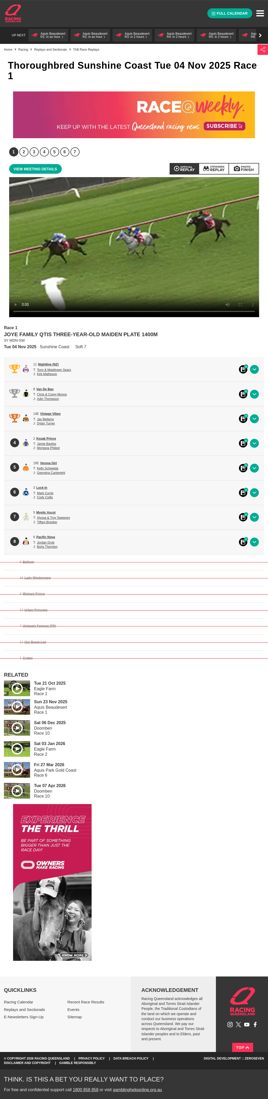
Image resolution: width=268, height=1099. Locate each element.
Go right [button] (260, 35)
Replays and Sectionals (50, 49)
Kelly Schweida (47, 468)
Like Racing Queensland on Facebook (255, 1024)
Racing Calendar (18, 1002)
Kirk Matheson (47, 374)
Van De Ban (45, 389)
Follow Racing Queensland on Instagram (230, 1024)
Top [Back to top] (242, 1047)
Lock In (41, 488)
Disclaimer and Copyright (27, 1063)
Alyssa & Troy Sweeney (53, 518)
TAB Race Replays (86, 49)
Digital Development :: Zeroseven (234, 1058)
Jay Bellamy (45, 419)
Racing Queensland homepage (242, 1001)
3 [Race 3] (34, 152)
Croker (28, 658)
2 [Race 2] (24, 152)
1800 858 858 (85, 1090)
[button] (48, 35)
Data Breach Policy (131, 1058)
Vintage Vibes (50, 414)
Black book (243, 369)
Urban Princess (35, 610)
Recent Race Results (86, 1002)
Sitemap (75, 1017)
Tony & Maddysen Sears (54, 370)
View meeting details (35, 169)
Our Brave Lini (35, 642)
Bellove (28, 562)
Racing (23, 49)
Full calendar (230, 13)
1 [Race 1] (14, 152)
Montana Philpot (48, 448)
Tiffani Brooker (47, 522)
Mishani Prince (34, 594)
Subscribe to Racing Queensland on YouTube (246, 1024)
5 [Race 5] (54, 152)
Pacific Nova (45, 537)
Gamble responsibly (77, 1063)
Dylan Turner (46, 423)
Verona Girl (48, 463)
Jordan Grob (45, 542)
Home (13, 13)
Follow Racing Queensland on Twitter (238, 1024)
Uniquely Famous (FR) (39, 626)
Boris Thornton (47, 547)
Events (74, 1009)
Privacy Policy (92, 1058)
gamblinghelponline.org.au (137, 1090)
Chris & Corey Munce (52, 394)
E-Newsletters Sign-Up (24, 1017)
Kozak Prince (46, 438)
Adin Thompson (48, 399)
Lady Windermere (37, 578)
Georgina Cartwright (51, 473)
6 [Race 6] (65, 152)
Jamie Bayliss (46, 444)
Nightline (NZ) (48, 364)
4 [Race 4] (44, 152)
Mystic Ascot (46, 512)
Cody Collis (45, 497)
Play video (13, 687)
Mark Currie (45, 493)
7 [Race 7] (75, 152)
